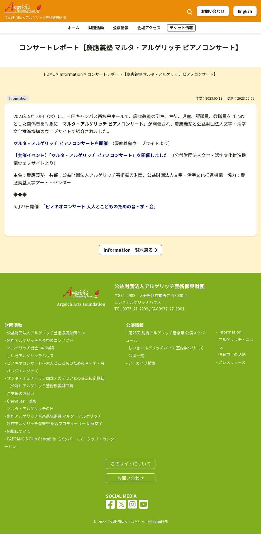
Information (230, 332)
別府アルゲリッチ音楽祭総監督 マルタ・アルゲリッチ (54, 416)
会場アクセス (148, 27)
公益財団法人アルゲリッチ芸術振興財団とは (46, 332)
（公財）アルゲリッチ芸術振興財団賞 (40, 385)
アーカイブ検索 (141, 363)
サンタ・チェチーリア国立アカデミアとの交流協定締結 (55, 378)
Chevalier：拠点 (21, 401)
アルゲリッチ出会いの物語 (30, 348)
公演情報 (120, 27)
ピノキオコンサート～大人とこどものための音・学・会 (55, 363)
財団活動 (96, 27)
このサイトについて (131, 463)
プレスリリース (231, 362)
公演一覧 (136, 355)
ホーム (73, 27)
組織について (18, 431)
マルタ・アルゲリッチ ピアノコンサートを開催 (60, 143)
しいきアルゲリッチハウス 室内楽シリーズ (165, 348)
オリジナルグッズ (22, 370)
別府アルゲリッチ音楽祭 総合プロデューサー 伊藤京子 (54, 423)
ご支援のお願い (20, 393)
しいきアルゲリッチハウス (30, 355)
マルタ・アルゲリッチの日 (30, 408)
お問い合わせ (213, 11)
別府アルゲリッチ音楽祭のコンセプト (40, 340)
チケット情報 (181, 27)
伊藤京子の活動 (232, 354)
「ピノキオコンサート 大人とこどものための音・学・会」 (100, 206)
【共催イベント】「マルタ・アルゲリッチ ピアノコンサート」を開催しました (90, 155)
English (245, 11)
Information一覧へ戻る (128, 249)
